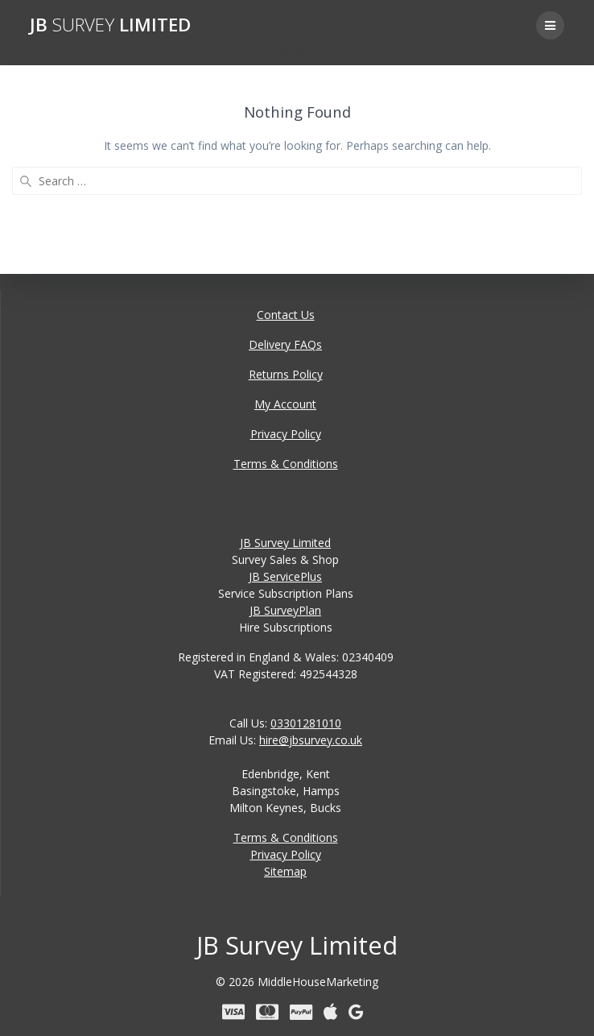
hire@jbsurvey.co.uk (310, 740)
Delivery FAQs (285, 344)
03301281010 (305, 723)
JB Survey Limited (285, 542)
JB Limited (110, 25)
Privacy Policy (285, 433)
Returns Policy (286, 374)
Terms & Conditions (285, 463)
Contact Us (286, 314)
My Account (285, 404)
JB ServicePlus (285, 576)
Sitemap (285, 871)
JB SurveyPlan (285, 610)
